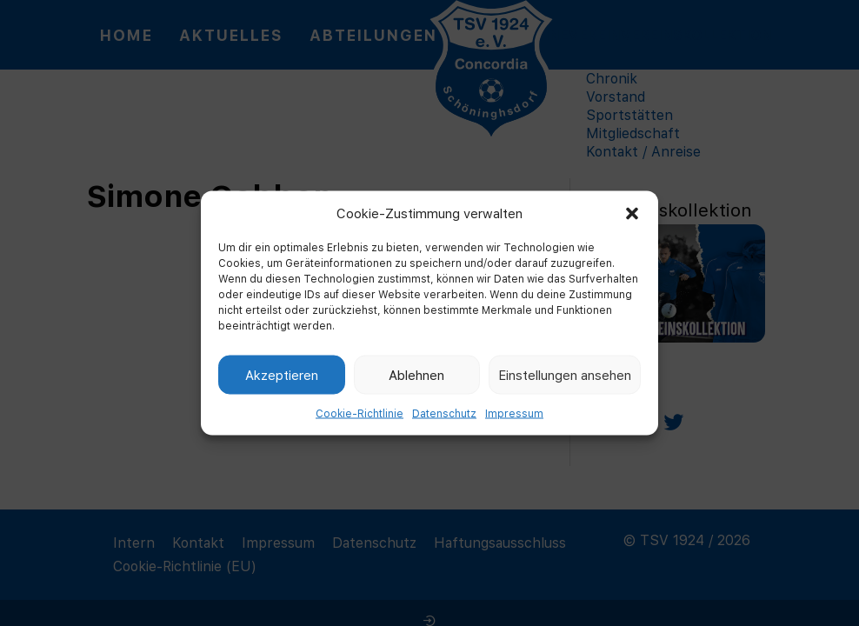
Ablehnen (416, 374)
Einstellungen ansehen (564, 374)
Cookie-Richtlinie (359, 413)
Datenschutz (444, 413)
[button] (632, 213)
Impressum (514, 413)
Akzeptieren (281, 374)
